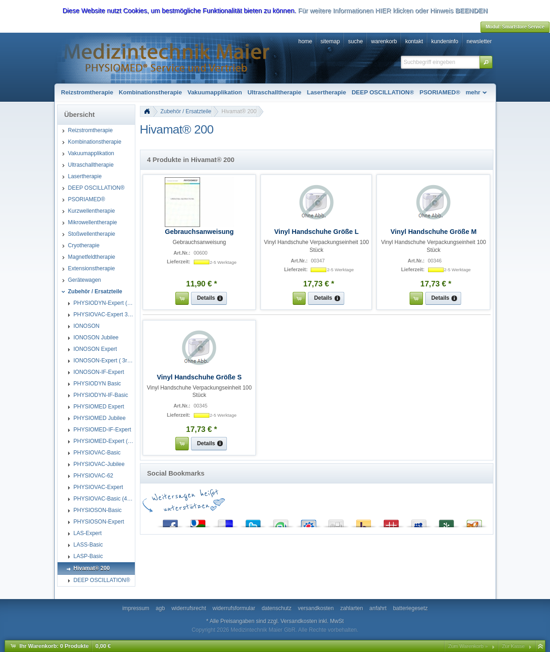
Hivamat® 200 (238, 111)
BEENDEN (471, 10)
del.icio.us (225, 521)
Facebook (170, 521)
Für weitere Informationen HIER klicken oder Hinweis (375, 10)
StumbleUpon (281, 521)
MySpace (419, 521)
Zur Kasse (513, 646)
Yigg (474, 521)
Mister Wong (391, 521)
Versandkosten (299, 621)
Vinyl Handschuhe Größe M (434, 231)
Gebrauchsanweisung (199, 231)
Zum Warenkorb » (468, 646)
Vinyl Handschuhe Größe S (199, 377)
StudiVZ (308, 521)
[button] (486, 62)
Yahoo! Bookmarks (363, 521)
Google (198, 521)
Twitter (253, 521)
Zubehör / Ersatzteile (186, 111)
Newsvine (446, 521)
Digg (336, 521)
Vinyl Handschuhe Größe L (316, 231)
